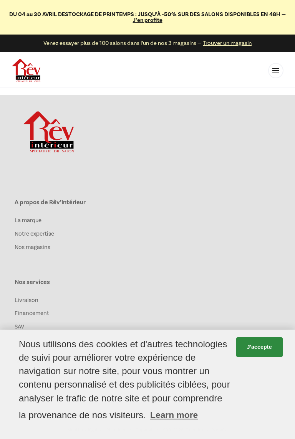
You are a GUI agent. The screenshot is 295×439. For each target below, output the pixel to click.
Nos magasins (32, 247)
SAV (19, 326)
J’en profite (147, 20)
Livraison (26, 300)
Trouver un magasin (227, 43)
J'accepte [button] (259, 347)
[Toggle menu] (275, 70)
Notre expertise (34, 233)
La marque (28, 220)
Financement (32, 313)
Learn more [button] (174, 415)
